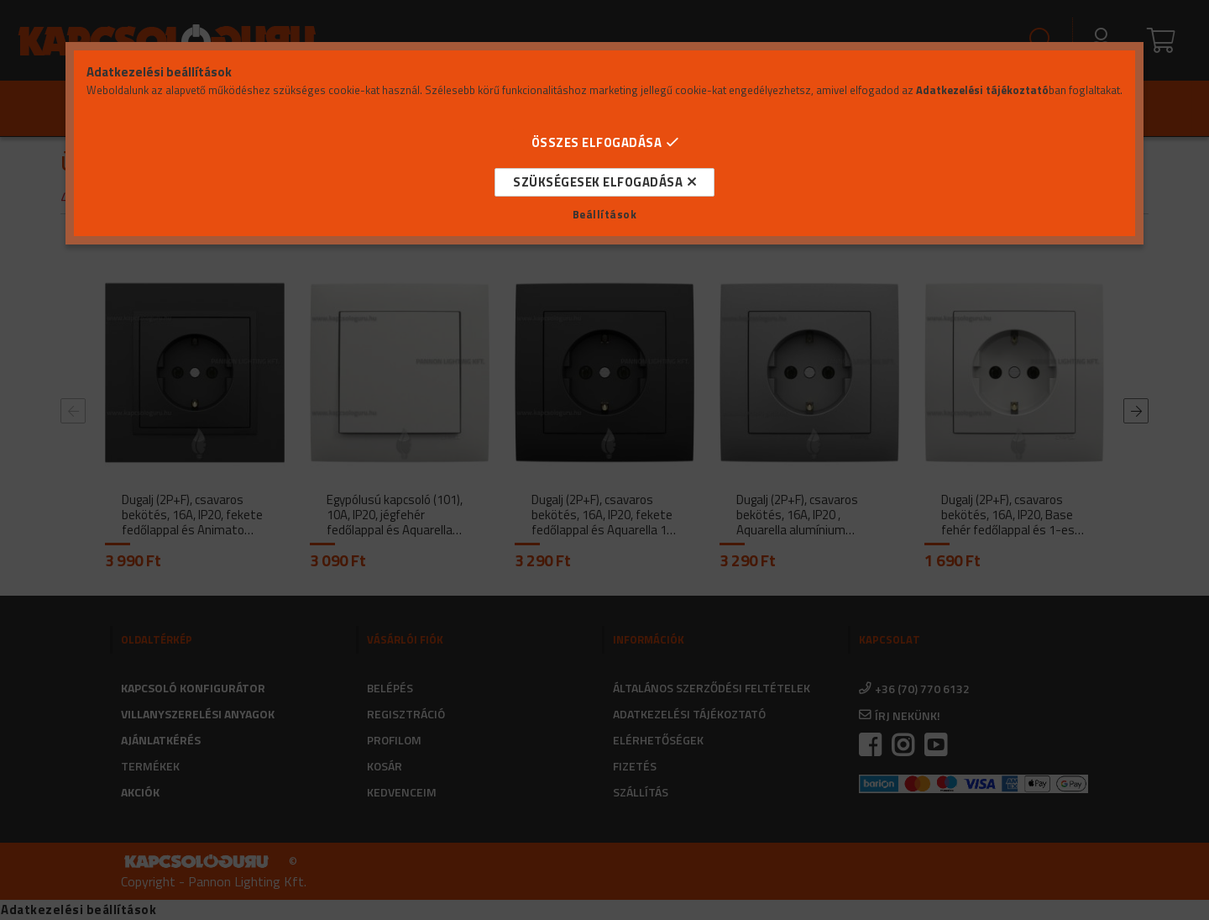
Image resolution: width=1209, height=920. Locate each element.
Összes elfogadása (596, 142)
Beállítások (605, 215)
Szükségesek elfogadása (598, 182)
